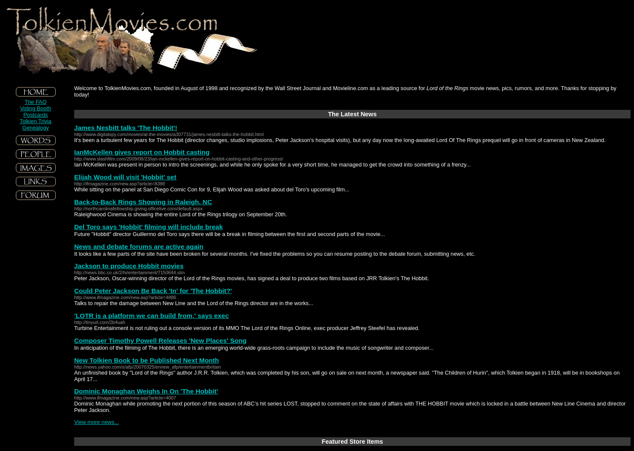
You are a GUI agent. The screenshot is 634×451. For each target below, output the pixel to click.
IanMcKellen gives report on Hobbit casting (142, 152)
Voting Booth (35, 108)
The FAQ (35, 102)
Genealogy (35, 127)
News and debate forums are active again (138, 246)
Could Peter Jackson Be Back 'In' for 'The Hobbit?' (153, 290)
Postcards (36, 115)
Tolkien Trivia (35, 121)
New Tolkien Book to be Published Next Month (146, 360)
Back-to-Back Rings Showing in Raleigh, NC (143, 202)
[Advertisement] (35, 265)
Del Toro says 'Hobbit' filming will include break (148, 226)
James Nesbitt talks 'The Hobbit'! (125, 127)
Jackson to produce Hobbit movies (128, 265)
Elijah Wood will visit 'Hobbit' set (125, 177)
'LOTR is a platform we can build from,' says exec (151, 315)
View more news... (96, 422)
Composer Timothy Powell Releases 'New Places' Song (160, 340)
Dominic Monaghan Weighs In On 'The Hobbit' (146, 391)
